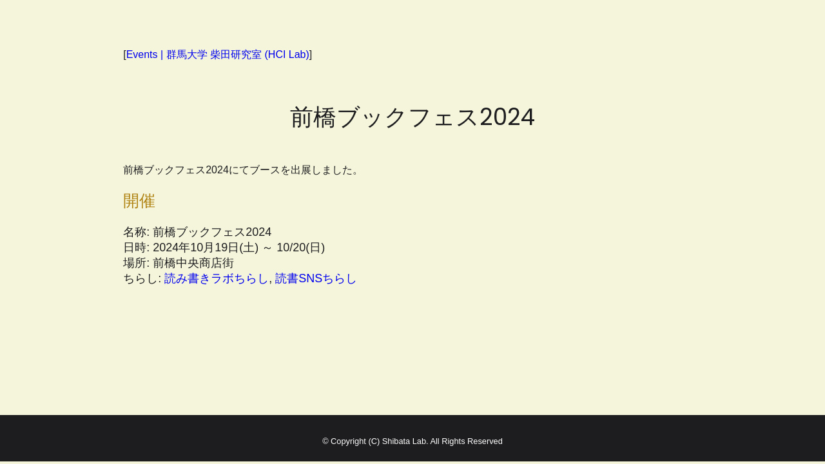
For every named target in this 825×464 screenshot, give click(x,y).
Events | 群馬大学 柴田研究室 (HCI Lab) (217, 54)
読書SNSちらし (316, 278)
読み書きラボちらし (216, 278)
